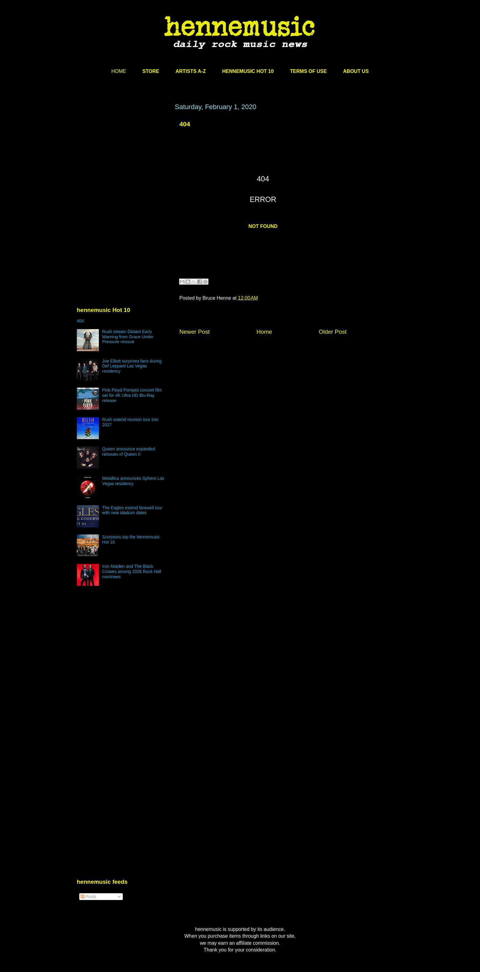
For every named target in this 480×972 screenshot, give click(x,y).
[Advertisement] (123, 161)
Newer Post (194, 331)
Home (264, 331)
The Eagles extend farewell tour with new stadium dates (132, 510)
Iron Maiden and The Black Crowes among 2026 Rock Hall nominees (131, 571)
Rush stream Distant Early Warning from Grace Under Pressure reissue (128, 336)
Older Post (333, 331)
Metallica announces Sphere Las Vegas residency (133, 481)
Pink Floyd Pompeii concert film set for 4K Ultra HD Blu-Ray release (132, 395)
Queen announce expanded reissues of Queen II (128, 451)
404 (184, 123)
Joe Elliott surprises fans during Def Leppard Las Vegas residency (132, 366)
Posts (88, 896)
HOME (118, 71)
